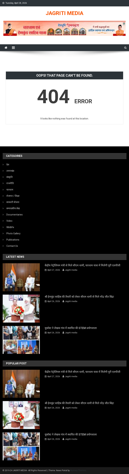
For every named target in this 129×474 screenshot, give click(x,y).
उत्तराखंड (10, 170)
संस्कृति (9, 177)
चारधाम (9, 189)
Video (9, 220)
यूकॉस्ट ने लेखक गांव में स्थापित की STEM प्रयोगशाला (71, 328)
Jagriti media (71, 270)
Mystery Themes (78, 470)
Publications (12, 239)
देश (7, 164)
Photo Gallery (13, 233)
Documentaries (14, 214)
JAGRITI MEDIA (64, 13)
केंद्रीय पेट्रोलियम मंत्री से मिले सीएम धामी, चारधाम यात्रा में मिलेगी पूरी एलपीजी (82, 265)
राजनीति (10, 183)
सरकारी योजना (12, 202)
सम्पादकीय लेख (13, 208)
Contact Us (12, 246)
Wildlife (10, 227)
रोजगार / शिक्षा (12, 196)
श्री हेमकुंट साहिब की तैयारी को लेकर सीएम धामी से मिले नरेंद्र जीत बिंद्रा (79, 296)
